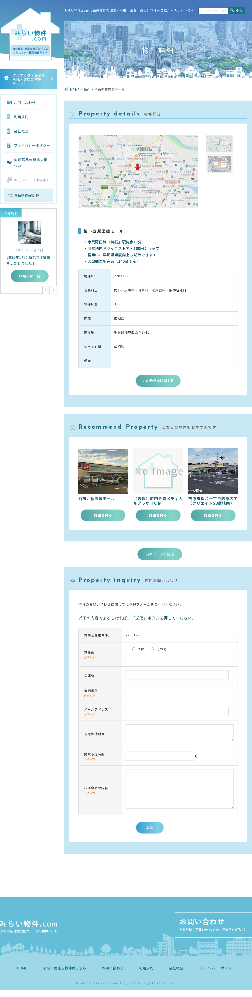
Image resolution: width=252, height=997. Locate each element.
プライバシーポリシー (32, 145)
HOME (22, 974)
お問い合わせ (25, 102)
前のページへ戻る (159, 554)
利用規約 (21, 116)
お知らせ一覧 (30, 275)
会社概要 (21, 131)
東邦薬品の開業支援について (32, 162)
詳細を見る (103, 515)
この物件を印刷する (158, 381)
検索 (239, 10)
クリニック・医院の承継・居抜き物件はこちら (29, 79)
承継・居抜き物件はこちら (64, 974)
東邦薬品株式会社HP (23, 195)
